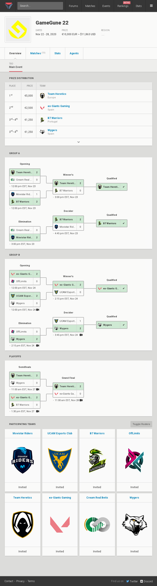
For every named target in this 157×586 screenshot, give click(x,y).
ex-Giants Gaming (60, 497)
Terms (31, 581)
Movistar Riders (23, 433)
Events (106, 6)
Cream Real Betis (97, 497)
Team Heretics (22, 497)
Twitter (132, 581)
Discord (146, 581)
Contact (8, 581)
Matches (90, 6)
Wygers (134, 497)
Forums (73, 6)
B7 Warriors (97, 433)
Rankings (123, 4)
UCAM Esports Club (59, 433)
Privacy (20, 581)
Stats (139, 6)
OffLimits (134, 433)
